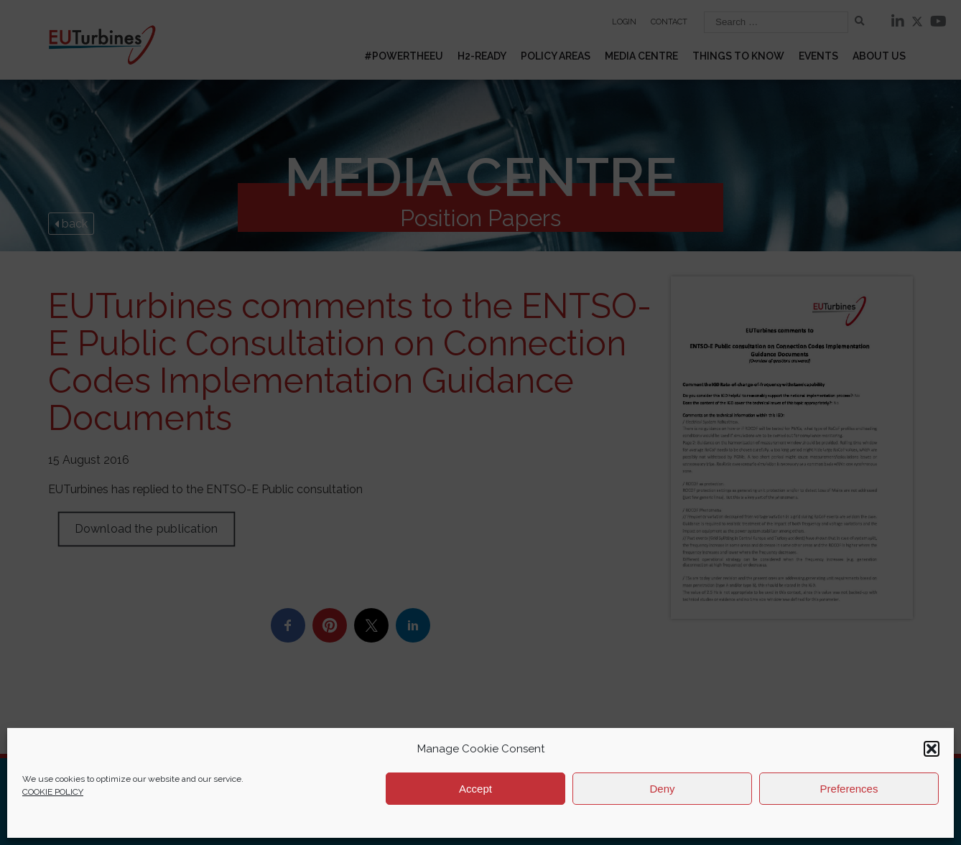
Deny (661, 789)
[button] (931, 749)
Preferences (849, 789)
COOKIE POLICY (52, 792)
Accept (475, 789)
